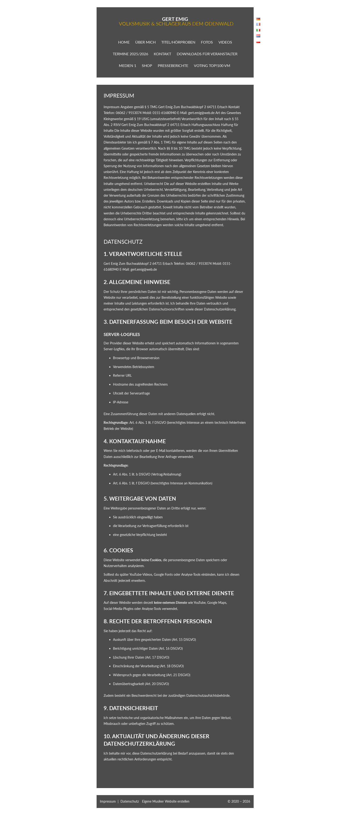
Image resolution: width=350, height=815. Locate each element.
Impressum (108, 801)
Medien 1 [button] (127, 65)
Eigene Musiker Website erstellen (165, 801)
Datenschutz (129, 801)
